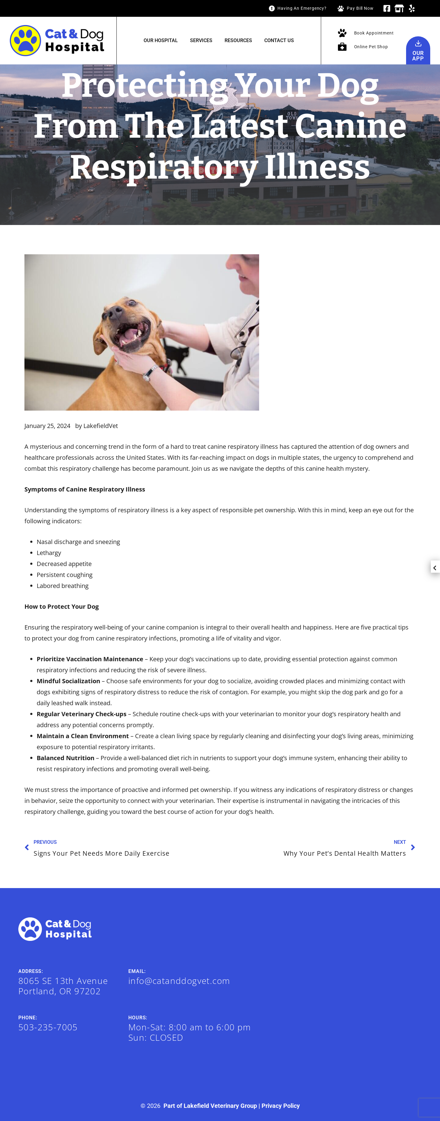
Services (201, 40)
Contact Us (279, 40)
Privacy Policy (281, 1105)
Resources (238, 40)
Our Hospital (161, 40)
